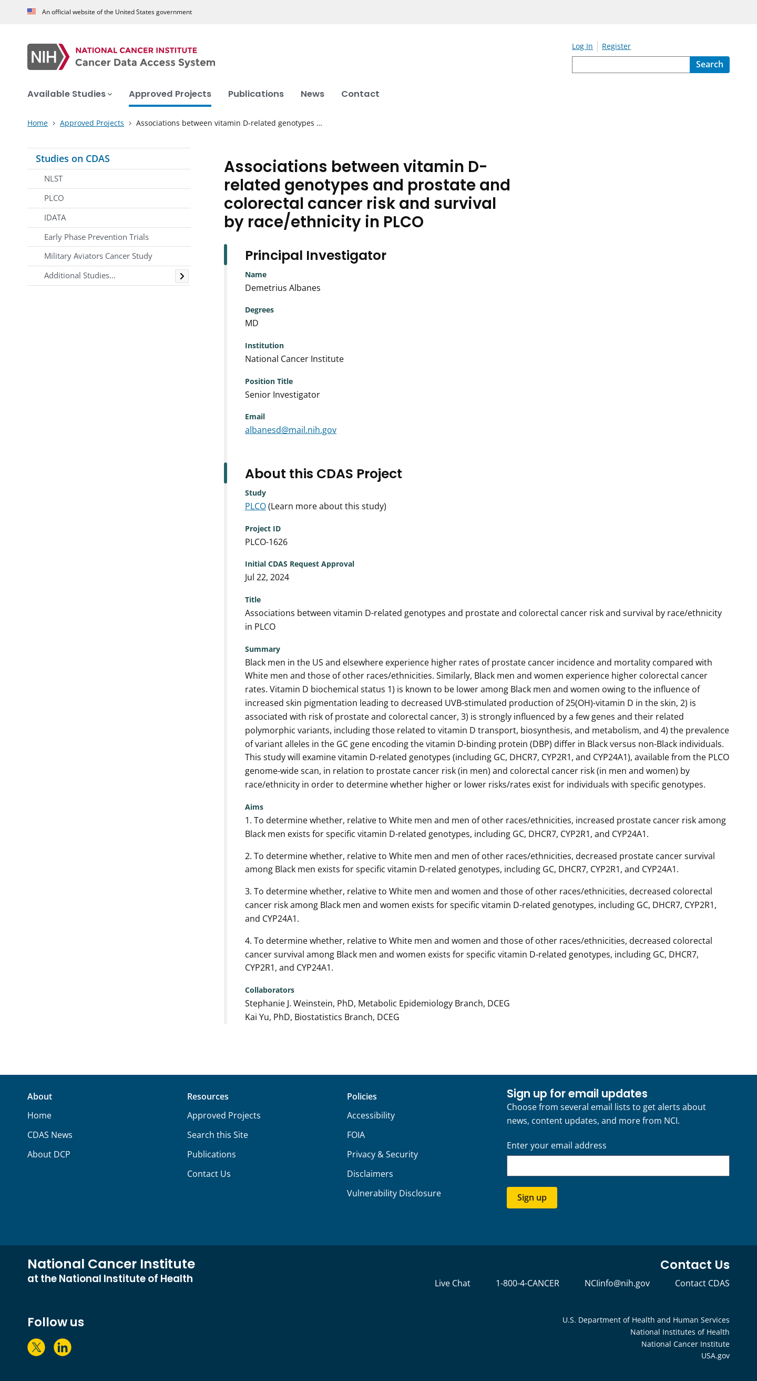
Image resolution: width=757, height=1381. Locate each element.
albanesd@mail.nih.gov (290, 430)
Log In (582, 46)
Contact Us (209, 1174)
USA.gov (715, 1355)
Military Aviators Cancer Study (98, 255)
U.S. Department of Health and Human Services (646, 1320)
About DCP (48, 1154)
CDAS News (50, 1135)
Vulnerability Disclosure (394, 1193)
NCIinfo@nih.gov (617, 1283)
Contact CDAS (702, 1283)
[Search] (710, 64)
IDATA (55, 217)
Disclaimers (370, 1174)
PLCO (54, 198)
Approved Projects (224, 1115)
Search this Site (217, 1135)
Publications (211, 1154)
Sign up (532, 1197)
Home (39, 1115)
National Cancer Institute (685, 1344)
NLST (53, 178)
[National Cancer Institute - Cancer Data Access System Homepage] (299, 57)
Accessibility (371, 1115)
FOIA (356, 1135)
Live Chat (452, 1283)
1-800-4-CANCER (527, 1283)
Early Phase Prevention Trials (96, 236)
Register (616, 46)
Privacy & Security (382, 1154)
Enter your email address (557, 1145)
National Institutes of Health (680, 1332)
